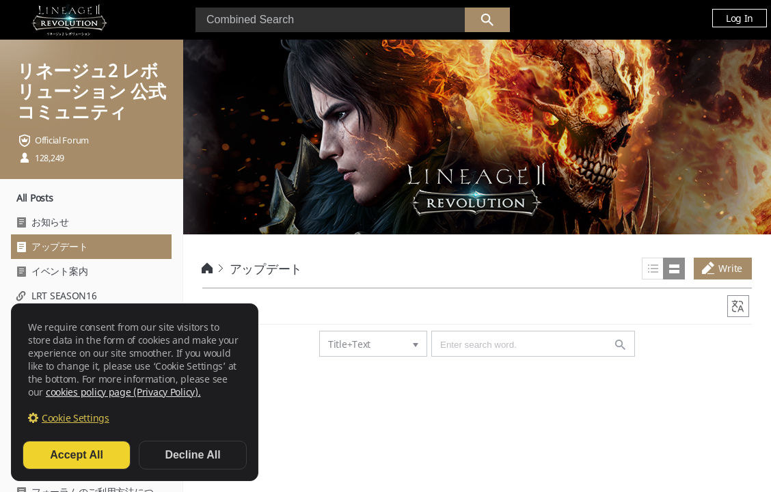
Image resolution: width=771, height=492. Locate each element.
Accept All (76, 455)
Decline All (192, 455)
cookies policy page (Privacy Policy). (123, 391)
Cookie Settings (75, 417)
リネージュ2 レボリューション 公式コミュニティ (91, 91)
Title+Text (349, 344)
